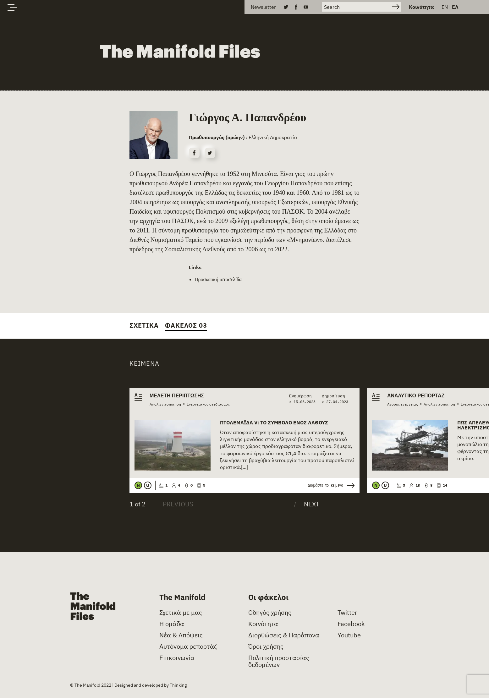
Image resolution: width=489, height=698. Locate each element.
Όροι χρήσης (265, 646)
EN (445, 7)
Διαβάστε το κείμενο (331, 485)
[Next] (306, 504)
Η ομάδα (171, 623)
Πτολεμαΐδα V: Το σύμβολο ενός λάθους (274, 422)
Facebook (351, 623)
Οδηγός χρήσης (269, 612)
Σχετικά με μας (180, 612)
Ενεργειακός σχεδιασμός (208, 404)
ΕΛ (455, 7)
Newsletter (263, 7)
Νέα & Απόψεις (181, 635)
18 (414, 485)
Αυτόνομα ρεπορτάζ (188, 646)
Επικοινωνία (177, 657)
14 (442, 485)
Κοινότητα (421, 7)
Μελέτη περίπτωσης (177, 395)
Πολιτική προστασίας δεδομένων (278, 661)
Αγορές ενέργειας (402, 404)
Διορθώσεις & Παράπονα (283, 635)
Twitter (347, 612)
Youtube (349, 635)
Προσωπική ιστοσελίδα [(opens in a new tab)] (218, 279)
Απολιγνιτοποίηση (165, 404)
